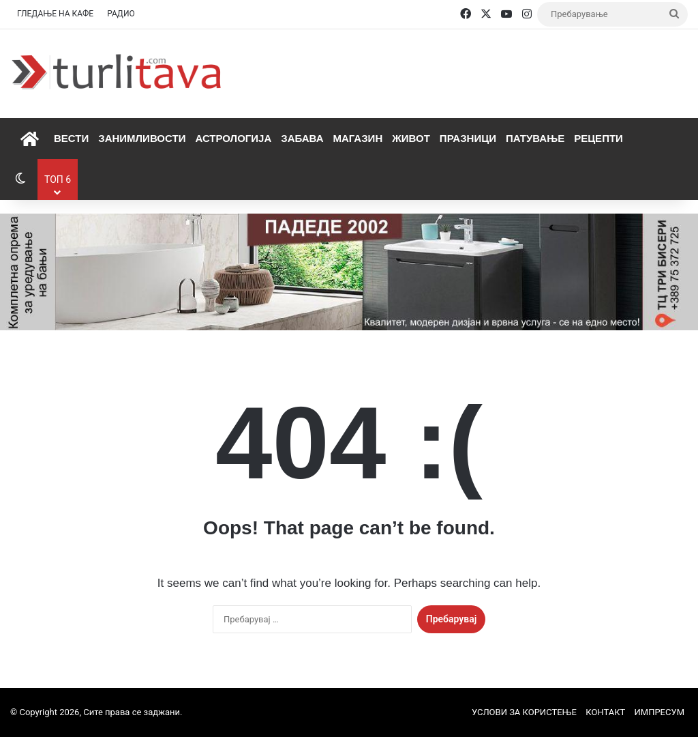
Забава (302, 138)
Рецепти (598, 138)
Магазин (357, 138)
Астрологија (233, 138)
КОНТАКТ (605, 712)
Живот (411, 138)
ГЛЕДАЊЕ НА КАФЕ (55, 13)
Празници (468, 138)
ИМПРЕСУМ (659, 712)
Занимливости (141, 138)
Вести (71, 138)
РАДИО (121, 13)
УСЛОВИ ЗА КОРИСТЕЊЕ (524, 712)
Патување (535, 138)
